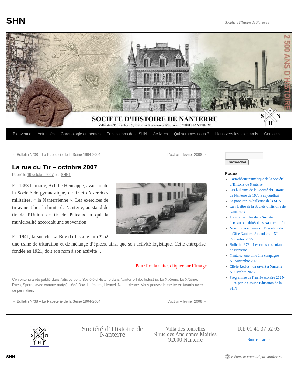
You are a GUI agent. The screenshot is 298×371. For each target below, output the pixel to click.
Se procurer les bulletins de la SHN (255, 201)
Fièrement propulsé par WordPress (256, 357)
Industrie (151, 279)
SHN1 (66, 175)
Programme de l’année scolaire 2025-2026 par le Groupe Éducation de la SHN (257, 282)
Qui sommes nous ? (191, 134)
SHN (15, 20)
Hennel (110, 285)
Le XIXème (169, 279)
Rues (16, 285)
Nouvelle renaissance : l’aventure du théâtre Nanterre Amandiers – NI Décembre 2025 (256, 233)
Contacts (272, 134)
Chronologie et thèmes (81, 134)
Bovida (84, 285)
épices (97, 285)
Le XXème (188, 279)
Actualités (45, 134)
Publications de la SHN (127, 134)
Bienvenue (22, 134)
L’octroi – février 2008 (187, 155)
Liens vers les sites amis (236, 134)
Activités (160, 134)
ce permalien (22, 290)
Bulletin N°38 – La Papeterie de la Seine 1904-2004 (56, 155)
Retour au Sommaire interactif (36, 4)
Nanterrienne (128, 285)
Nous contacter (258, 340)
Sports (28, 285)
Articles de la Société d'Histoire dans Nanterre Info (101, 279)
